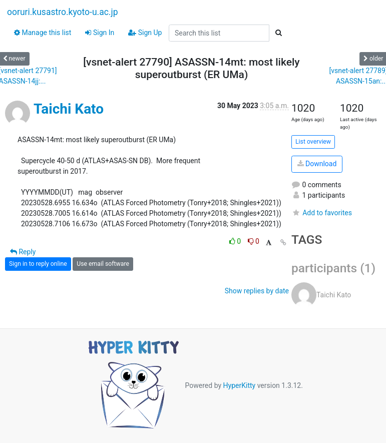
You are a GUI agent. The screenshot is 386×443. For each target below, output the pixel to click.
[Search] (278, 33)
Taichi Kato (69, 109)
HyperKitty (239, 385)
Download (317, 164)
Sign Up (145, 33)
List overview (313, 141)
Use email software (103, 263)
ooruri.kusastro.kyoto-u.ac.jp (62, 12)
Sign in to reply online (38, 263)
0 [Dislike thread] (253, 241)
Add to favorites (321, 213)
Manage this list (42, 33)
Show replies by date (257, 291)
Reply (23, 252)
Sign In (99, 33)
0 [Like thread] (236, 241)
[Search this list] (219, 33)
